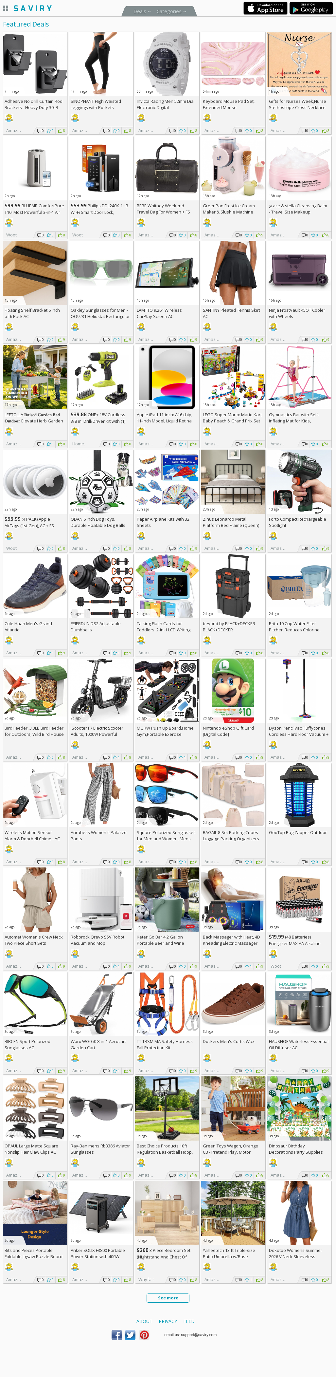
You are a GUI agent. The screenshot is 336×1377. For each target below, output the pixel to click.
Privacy (168, 1321)
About (144, 1321)
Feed (189, 1321)
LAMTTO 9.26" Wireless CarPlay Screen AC (159, 313)
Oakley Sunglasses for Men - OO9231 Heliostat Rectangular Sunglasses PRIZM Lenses (100, 316)
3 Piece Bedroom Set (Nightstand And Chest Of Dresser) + (163, 1256)
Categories (169, 11)
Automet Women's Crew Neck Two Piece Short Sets (34, 940)
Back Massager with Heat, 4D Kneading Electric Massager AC (231, 943)
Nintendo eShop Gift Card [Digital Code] (228, 731)
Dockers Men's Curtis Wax (229, 1041)
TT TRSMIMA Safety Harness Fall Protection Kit (165, 1044)
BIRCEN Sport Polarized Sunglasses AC (27, 1044)
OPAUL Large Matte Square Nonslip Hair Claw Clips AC (31, 1149)
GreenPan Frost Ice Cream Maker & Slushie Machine (229, 209)
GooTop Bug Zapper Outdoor (298, 832)
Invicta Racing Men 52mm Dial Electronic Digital (166, 104)
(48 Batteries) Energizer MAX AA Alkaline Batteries (295, 943)
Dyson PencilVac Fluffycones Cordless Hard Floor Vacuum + (298, 734)
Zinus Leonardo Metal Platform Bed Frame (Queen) (231, 522)
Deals (139, 11)
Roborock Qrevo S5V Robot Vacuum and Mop (97, 940)
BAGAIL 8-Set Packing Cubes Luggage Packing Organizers (231, 835)
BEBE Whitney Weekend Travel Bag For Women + (163, 209)
